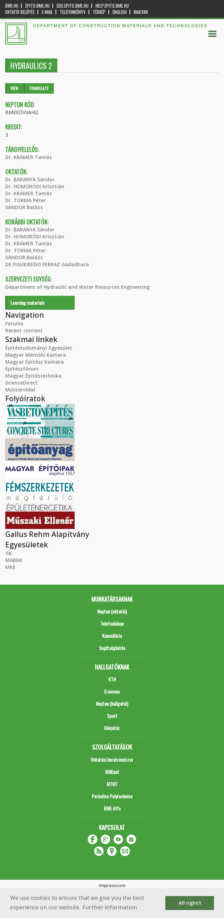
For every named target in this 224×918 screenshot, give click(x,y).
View (14, 88)
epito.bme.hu (37, 5)
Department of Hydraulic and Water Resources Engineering (77, 287)
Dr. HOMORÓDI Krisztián (34, 186)
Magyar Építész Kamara (34, 361)
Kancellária (112, 635)
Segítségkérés (112, 647)
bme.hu (11, 5)
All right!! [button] (190, 903)
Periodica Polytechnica (112, 796)
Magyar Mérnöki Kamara (35, 354)
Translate (39, 88)
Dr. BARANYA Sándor (30, 179)
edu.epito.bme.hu (73, 5)
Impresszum (112, 885)
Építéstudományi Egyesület (38, 348)
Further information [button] (110, 907)
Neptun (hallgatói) (112, 703)
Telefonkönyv (73, 12)
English (120, 12)
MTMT (112, 784)
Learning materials (27, 302)
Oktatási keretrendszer (112, 759)
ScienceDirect (21, 382)
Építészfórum (22, 368)
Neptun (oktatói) (112, 611)
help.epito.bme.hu (112, 5)
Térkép (99, 12)
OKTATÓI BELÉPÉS (20, 12)
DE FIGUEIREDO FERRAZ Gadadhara (47, 264)
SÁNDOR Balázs (24, 207)
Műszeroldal (20, 389)
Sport (112, 715)
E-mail (47, 12)
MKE (10, 567)
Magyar (141, 12)
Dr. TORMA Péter (25, 200)
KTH (112, 679)
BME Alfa (112, 808)
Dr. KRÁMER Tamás (28, 157)
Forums (14, 323)
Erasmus (112, 691)
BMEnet (112, 771)
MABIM (13, 560)
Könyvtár (112, 727)
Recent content (24, 330)
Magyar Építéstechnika (33, 375)
